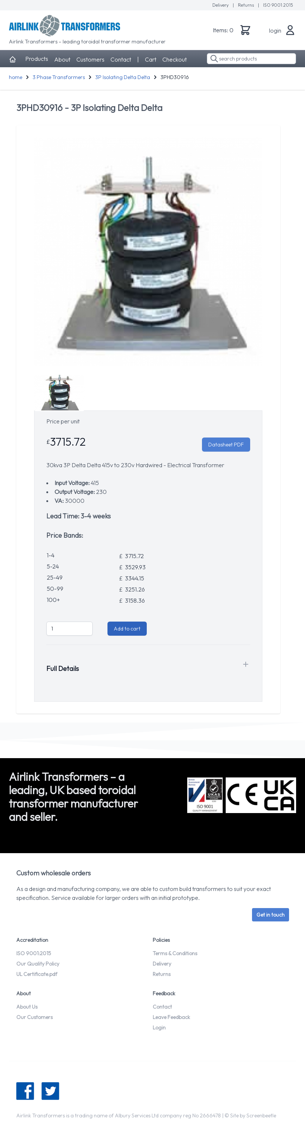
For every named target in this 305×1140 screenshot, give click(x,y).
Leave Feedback (171, 1017)
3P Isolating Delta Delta (122, 77)
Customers (90, 59)
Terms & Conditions (175, 953)
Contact (120, 59)
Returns (246, 5)
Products (36, 58)
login (275, 30)
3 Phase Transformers (59, 77)
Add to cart (127, 628)
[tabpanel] (148, 251)
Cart (150, 59)
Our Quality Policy (37, 963)
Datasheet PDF (226, 444)
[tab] (59, 392)
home (15, 77)
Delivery (221, 5)
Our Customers (34, 1017)
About (62, 59)
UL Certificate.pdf (36, 974)
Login (159, 1027)
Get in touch (270, 914)
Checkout (174, 59)
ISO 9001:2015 (278, 5)
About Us (26, 1006)
